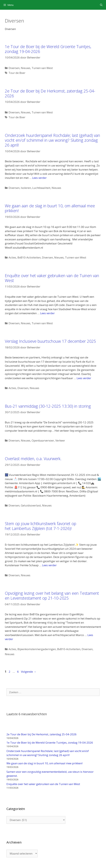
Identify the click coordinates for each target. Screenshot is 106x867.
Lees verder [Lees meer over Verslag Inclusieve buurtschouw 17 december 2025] (84, 378)
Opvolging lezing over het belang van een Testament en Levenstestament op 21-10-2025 (52, 595)
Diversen (14, 68)
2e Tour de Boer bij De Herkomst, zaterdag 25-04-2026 (50, 93)
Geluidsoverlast (31, 505)
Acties (12, 257)
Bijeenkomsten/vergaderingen (36, 649)
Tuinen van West (42, 68)
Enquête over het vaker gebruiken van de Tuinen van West (52, 278)
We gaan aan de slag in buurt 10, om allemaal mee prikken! (50, 208)
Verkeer (60, 440)
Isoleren (26, 188)
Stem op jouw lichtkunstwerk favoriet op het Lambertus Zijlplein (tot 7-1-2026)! (40, 526)
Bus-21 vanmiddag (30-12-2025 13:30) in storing (48, 406)
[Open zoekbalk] (101, 5)
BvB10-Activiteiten (29, 257)
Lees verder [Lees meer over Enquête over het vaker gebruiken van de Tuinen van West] (47, 313)
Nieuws (25, 68)
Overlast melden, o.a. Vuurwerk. (33, 458)
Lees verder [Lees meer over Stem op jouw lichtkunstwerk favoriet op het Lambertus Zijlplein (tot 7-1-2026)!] (49, 565)
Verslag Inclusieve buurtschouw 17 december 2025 (50, 341)
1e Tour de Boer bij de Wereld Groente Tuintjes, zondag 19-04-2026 (48, 49)
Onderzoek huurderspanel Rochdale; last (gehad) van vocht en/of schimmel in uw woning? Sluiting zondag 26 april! (52, 140)
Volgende (28, 671)
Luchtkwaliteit (41, 188)
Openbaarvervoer (43, 440)
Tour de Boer (17, 73)
